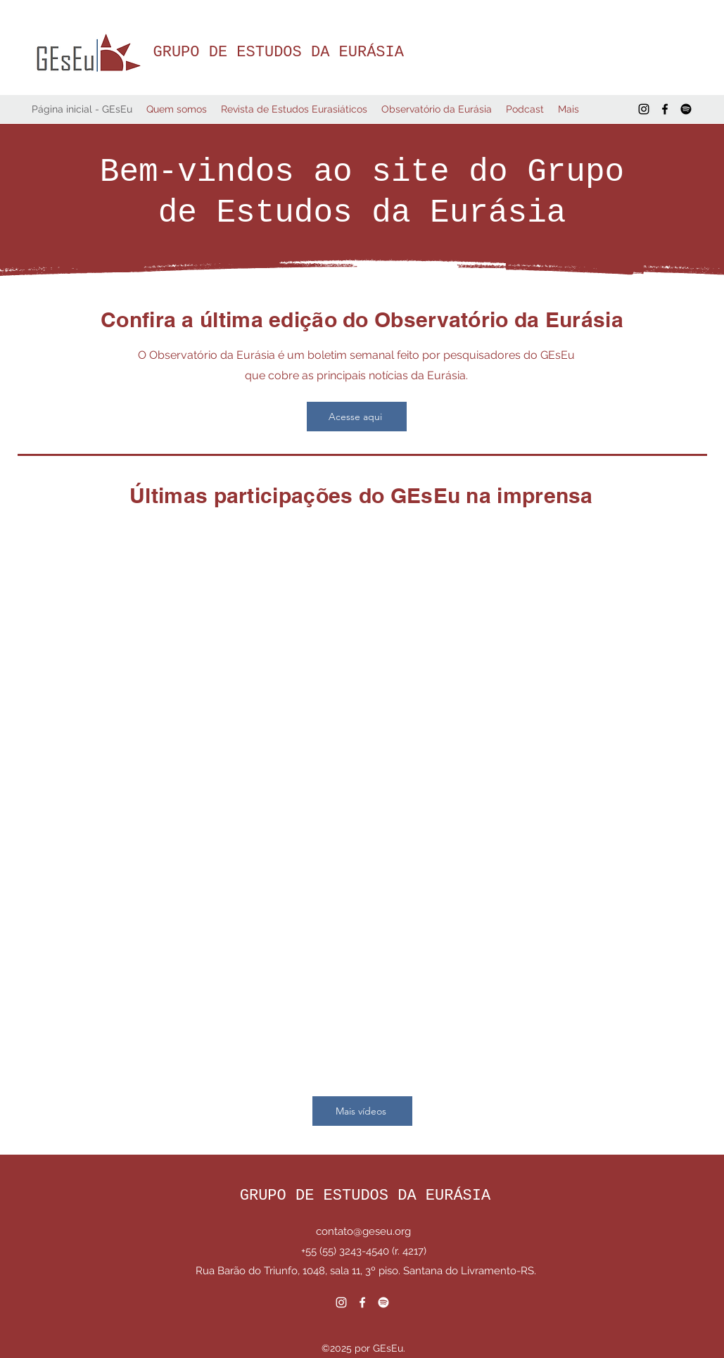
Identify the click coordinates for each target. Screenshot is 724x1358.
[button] (176, 109)
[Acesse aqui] (357, 416)
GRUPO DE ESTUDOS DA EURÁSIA (278, 52)
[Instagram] (644, 109)
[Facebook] (665, 109)
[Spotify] (686, 109)
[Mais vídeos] (362, 1111)
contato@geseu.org (363, 1231)
